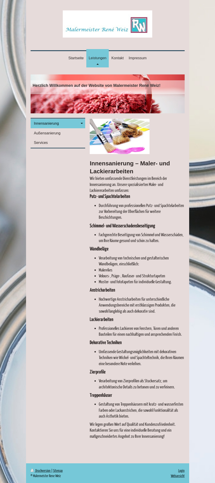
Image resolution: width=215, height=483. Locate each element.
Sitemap (58, 470)
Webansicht (178, 475)
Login (181, 470)
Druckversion (41, 470)
